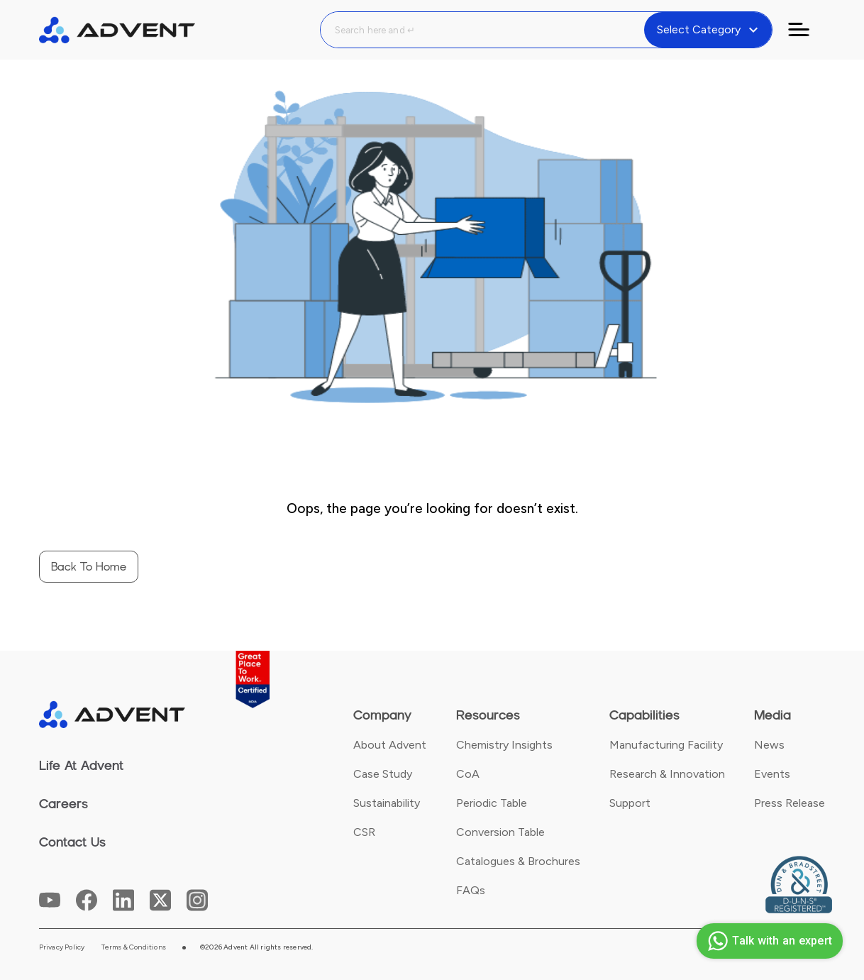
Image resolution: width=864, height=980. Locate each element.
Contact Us (72, 842)
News (769, 744)
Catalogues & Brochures (518, 861)
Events (772, 774)
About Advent (389, 744)
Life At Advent (81, 765)
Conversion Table (500, 832)
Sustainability (386, 803)
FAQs (470, 890)
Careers (63, 804)
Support (629, 803)
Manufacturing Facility (666, 744)
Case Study (382, 774)
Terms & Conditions (133, 947)
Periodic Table (491, 803)
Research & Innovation (667, 774)
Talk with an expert (768, 941)
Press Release (789, 803)
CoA (468, 774)
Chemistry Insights (504, 744)
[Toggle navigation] (807, 30)
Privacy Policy (62, 947)
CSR (364, 832)
